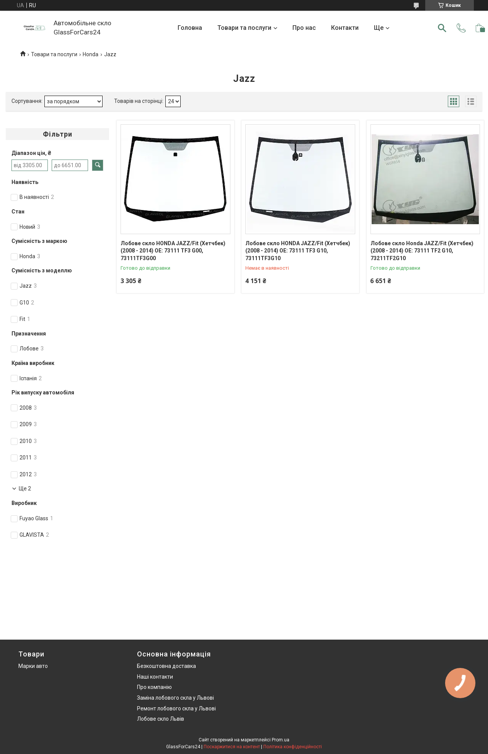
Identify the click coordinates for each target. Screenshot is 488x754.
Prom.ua (280, 740)
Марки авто (33, 666)
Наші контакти (155, 677)
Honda (90, 54)
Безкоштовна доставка (166, 666)
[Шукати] (442, 28)
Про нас (304, 27)
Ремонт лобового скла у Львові (176, 708)
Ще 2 (25, 488)
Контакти (345, 27)
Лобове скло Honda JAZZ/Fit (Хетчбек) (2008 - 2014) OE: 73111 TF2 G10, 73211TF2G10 (421, 250)
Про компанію (154, 687)
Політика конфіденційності (292, 746)
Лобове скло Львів (160, 719)
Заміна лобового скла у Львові (175, 698)
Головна (190, 27)
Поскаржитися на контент (232, 746)
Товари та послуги (244, 27)
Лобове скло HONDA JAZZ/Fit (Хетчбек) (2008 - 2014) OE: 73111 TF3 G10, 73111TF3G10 (297, 250)
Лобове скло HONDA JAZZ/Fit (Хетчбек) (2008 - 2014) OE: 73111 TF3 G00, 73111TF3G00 (173, 250)
